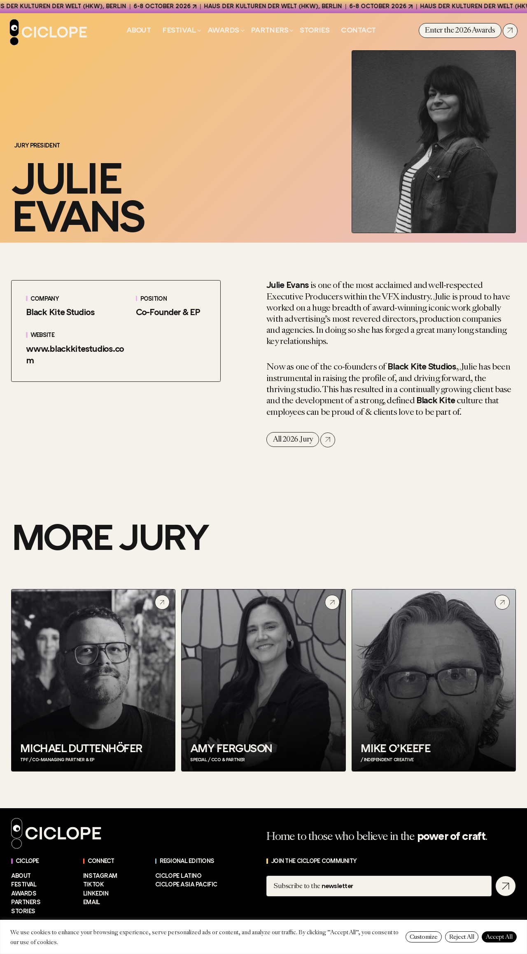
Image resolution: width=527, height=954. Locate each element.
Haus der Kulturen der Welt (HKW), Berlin (279, 6)
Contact (358, 30)
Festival (179, 30)
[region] (263, 937)
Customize (424, 937)
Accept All (499, 937)
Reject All (461, 937)
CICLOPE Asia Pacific (186, 884)
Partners (269, 30)
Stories (314, 30)
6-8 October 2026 (167, 6)
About (138, 30)
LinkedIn (95, 893)
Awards (223, 30)
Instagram (100, 875)
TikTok (93, 884)
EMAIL (91, 902)
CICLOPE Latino (178, 875)
